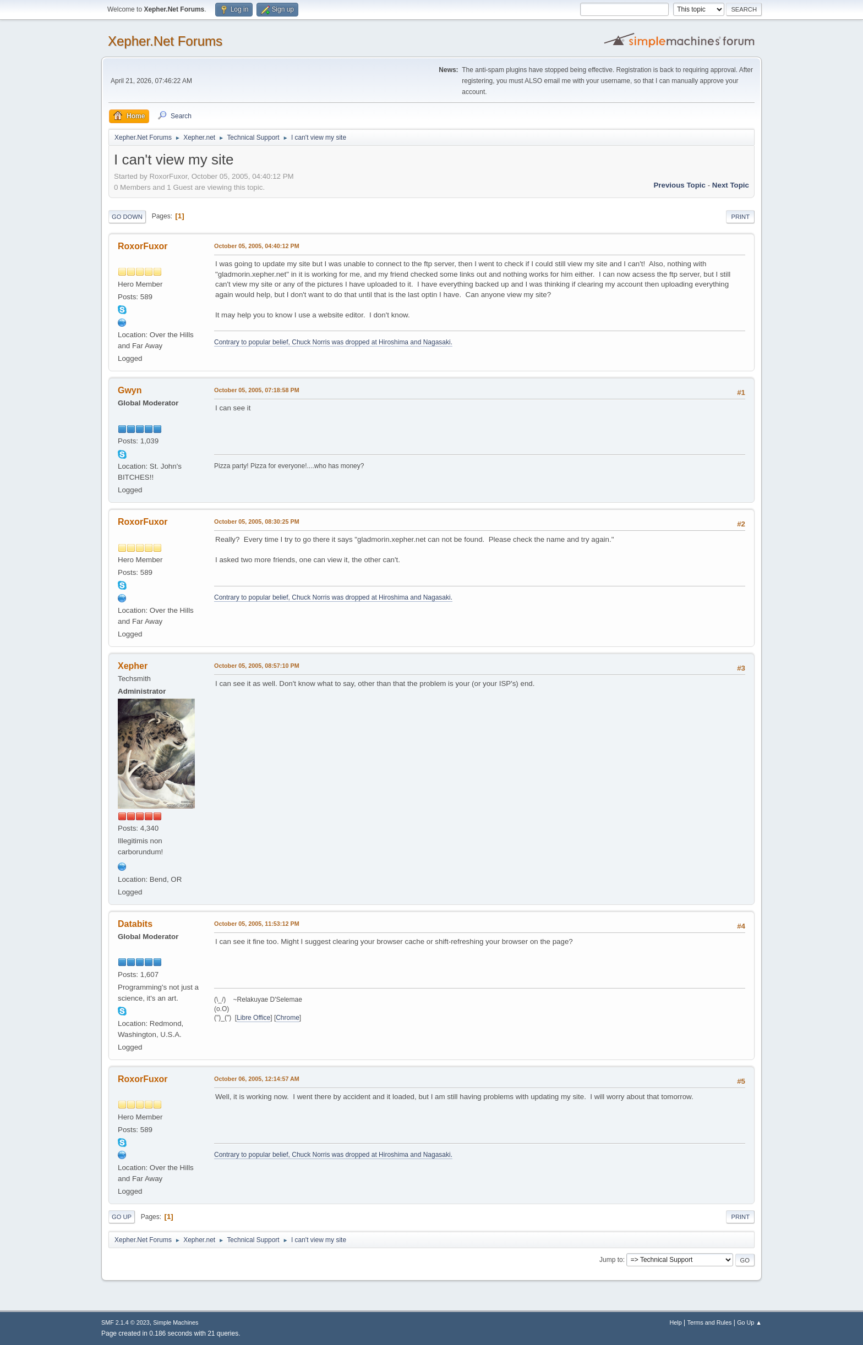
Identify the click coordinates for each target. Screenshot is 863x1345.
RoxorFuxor (143, 246)
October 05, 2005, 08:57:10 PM (256, 665)
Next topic (730, 185)
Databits (135, 924)
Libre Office (253, 1018)
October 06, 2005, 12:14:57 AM (256, 1078)
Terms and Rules (709, 1322)
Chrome (287, 1018)
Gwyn (130, 390)
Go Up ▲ (749, 1322)
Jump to (611, 1260)
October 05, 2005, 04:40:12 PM (256, 246)
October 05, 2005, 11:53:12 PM (256, 923)
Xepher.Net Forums (165, 41)
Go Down (127, 216)
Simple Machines (175, 1322)
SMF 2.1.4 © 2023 (125, 1322)
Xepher (133, 666)
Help (676, 1322)
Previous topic (679, 185)
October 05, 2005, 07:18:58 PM (256, 390)
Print (740, 216)
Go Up (122, 1217)
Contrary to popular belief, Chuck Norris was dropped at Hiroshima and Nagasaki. (333, 342)
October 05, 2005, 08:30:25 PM (256, 521)
